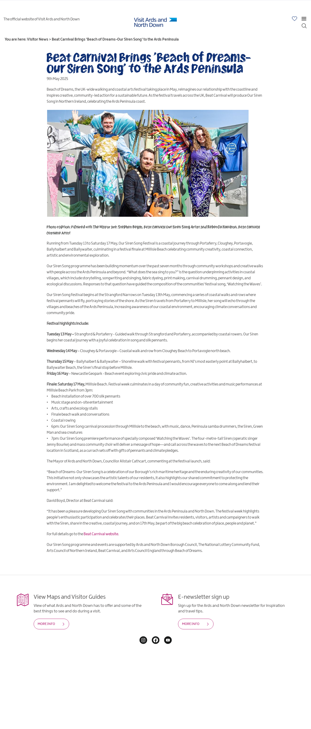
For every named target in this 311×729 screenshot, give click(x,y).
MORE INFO (46, 624)
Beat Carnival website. (101, 534)
